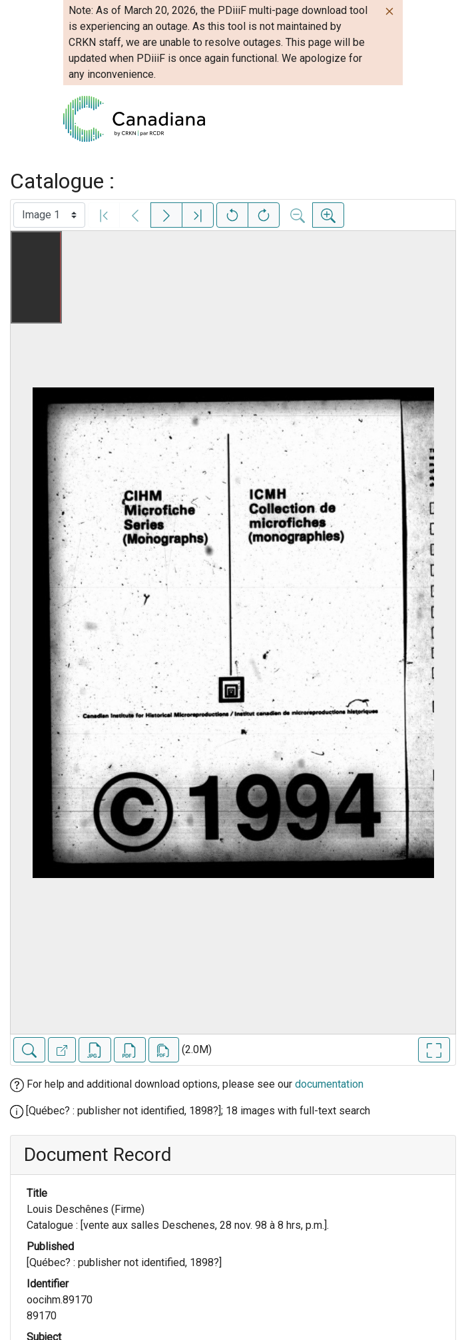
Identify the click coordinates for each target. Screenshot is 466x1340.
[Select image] (49, 215)
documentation (329, 1084)
